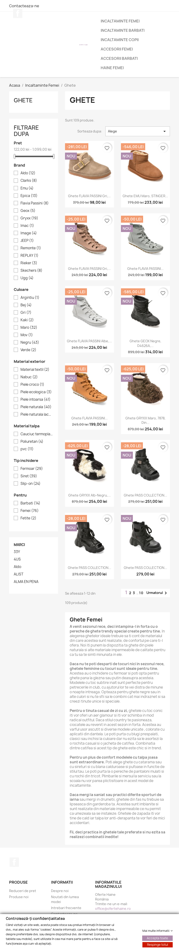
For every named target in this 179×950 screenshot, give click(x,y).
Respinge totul (157, 944)
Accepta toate (157, 938)
